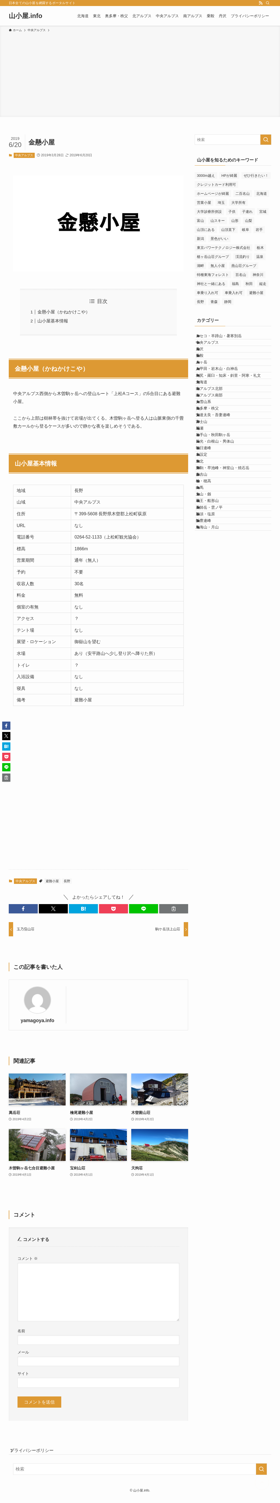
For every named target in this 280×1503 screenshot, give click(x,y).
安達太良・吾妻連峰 (219, 474)
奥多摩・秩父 (213, 463)
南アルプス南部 (215, 440)
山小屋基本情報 (52, 321)
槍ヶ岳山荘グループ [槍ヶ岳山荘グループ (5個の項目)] (213, 257)
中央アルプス (24, 155)
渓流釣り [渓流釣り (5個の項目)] (242, 257)
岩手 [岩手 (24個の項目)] (259, 230)
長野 (67, 881)
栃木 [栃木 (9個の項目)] (260, 248)
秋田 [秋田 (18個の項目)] (249, 284)
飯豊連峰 (209, 656)
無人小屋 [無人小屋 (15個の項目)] (218, 266)
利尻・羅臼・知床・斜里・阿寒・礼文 (234, 406)
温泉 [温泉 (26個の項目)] (259, 257)
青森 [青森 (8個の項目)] (214, 302)
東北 (205, 554)
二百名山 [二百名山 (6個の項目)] (242, 194)
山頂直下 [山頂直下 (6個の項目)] (228, 230)
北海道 (207, 417)
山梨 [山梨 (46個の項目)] (248, 221)
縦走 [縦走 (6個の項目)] (262, 284)
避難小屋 (52, 881)
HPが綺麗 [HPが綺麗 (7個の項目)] (229, 175)
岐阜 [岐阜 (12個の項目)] (245, 230)
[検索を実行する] (265, 139)
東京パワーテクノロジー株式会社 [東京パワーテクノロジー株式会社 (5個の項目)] (223, 248)
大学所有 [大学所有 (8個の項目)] (238, 203)
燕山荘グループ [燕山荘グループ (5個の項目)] (243, 266)
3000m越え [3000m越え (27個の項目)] (206, 175)
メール (23, 1352)
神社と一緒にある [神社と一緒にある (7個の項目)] (211, 284)
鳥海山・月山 (213, 668)
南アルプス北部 (215, 429)
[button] (23, 908)
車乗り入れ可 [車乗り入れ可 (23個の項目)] (207, 293)
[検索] (267, 3)
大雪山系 (209, 451)
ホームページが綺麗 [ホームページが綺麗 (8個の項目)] (213, 194)
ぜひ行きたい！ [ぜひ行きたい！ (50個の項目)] (256, 175)
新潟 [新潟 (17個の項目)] (200, 239)
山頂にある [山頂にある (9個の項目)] (206, 230)
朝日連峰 (209, 531)
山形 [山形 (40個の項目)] (234, 221)
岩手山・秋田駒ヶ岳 (219, 508)
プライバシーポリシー (37, 1453)
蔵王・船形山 (213, 622)
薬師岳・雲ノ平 (215, 633)
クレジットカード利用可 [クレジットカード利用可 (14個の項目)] (216, 185)
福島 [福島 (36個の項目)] (235, 284)
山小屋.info (25, 16)
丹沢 (205, 360)
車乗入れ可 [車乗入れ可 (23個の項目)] (234, 293)
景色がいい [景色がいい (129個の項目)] (219, 239)
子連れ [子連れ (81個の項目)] (247, 212)
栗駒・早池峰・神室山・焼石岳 (228, 565)
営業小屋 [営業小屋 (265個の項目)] (204, 203)
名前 (21, 1331)
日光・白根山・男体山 (221, 520)
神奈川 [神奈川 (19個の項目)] (258, 275)
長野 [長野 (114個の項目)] (200, 302)
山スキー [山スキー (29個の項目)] (218, 221)
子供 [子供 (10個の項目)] (231, 212)
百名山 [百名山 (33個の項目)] (240, 275)
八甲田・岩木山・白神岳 (223, 395)
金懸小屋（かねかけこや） (63, 312)
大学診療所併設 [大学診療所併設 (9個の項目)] (209, 212)
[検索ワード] (233, 139)
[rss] (260, 3)
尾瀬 (205, 497)
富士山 (207, 486)
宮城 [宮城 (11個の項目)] (262, 212)
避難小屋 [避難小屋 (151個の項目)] (256, 293)
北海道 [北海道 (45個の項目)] (261, 194)
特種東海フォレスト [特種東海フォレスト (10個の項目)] (213, 275)
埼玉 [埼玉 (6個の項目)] (221, 203)
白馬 (205, 599)
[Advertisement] (140, 74)
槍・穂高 (209, 588)
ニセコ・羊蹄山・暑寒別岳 (224, 338)
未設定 (207, 542)
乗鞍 (205, 372)
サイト (23, 1373)
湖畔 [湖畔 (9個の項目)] (200, 266)
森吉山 (207, 577)
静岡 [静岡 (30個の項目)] (227, 302)
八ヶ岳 (207, 383)
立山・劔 (209, 611)
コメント (28, 1258)
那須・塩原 (211, 645)
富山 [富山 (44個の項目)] (200, 221)
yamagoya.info (37, 1020)
